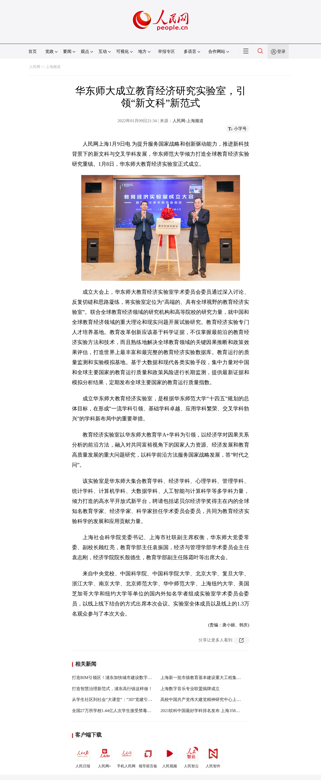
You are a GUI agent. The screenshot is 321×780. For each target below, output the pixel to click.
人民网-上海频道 (188, 120)
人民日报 (83, 756)
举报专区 (166, 51)
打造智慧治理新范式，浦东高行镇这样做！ (112, 688)
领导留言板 (148, 756)
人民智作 (213, 756)
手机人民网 (126, 756)
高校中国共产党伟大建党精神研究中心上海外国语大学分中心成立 (221, 699)
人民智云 (191, 756)
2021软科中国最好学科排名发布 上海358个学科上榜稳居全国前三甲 (223, 710)
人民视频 (169, 756)
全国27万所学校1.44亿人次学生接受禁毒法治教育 (118, 710)
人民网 (34, 67)
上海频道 (53, 67)
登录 (281, 51)
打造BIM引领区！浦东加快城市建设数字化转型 (116, 677)
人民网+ (104, 756)
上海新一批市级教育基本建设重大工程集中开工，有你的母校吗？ (221, 677)
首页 (32, 51)
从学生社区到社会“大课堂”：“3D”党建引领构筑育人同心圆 (127, 699)
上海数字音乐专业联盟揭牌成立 (190, 688)
